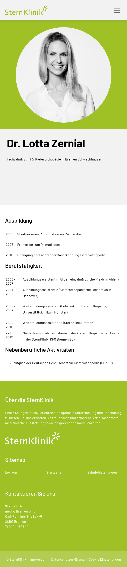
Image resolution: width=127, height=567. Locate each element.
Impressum (38, 559)
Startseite (53, 472)
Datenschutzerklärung (68, 559)
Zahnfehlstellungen (102, 472)
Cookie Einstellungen (105, 559)
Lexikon (11, 472)
